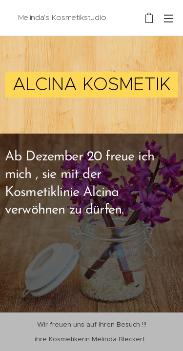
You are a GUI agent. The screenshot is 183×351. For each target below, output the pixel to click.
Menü (168, 18)
